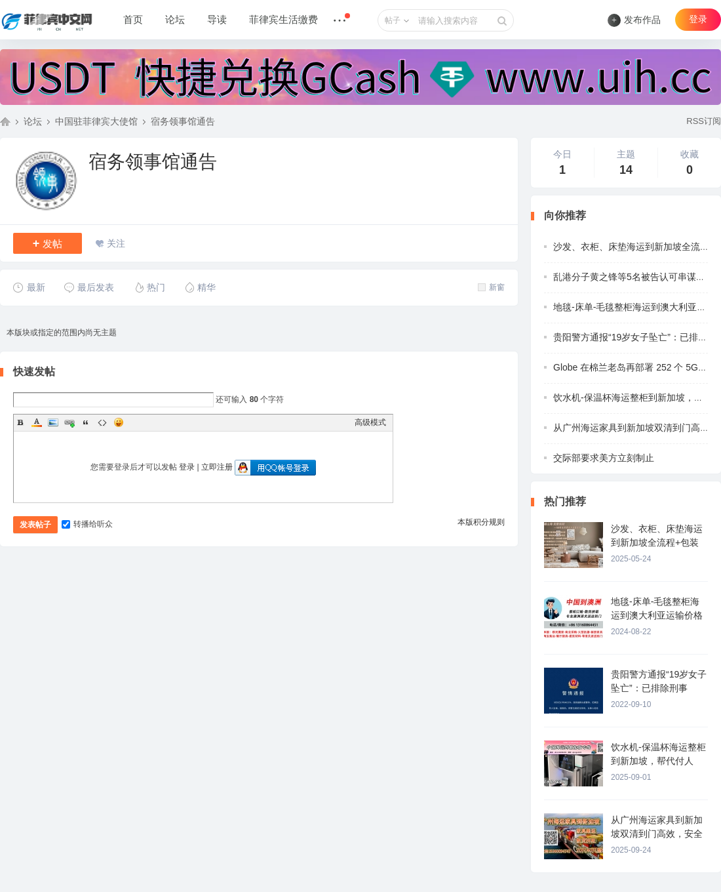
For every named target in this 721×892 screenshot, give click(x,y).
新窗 (491, 287)
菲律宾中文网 (5, 121)
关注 (116, 243)
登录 (698, 19)
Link (69, 422)
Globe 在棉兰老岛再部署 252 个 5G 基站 (636, 367)
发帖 (48, 243)
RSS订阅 (703, 121)
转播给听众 (87, 524)
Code (102, 422)
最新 (29, 287)
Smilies (118, 422)
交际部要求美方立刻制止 (603, 458)
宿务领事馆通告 (183, 121)
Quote (85, 422)
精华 (200, 287)
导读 (217, 19)
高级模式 (370, 422)
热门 (149, 287)
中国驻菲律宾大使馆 (96, 121)
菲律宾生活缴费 (283, 19)
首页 (133, 19)
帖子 (392, 20)
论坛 (175, 19)
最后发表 (89, 287)
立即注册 (217, 467)
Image (53, 422)
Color (36, 422)
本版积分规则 (481, 522)
